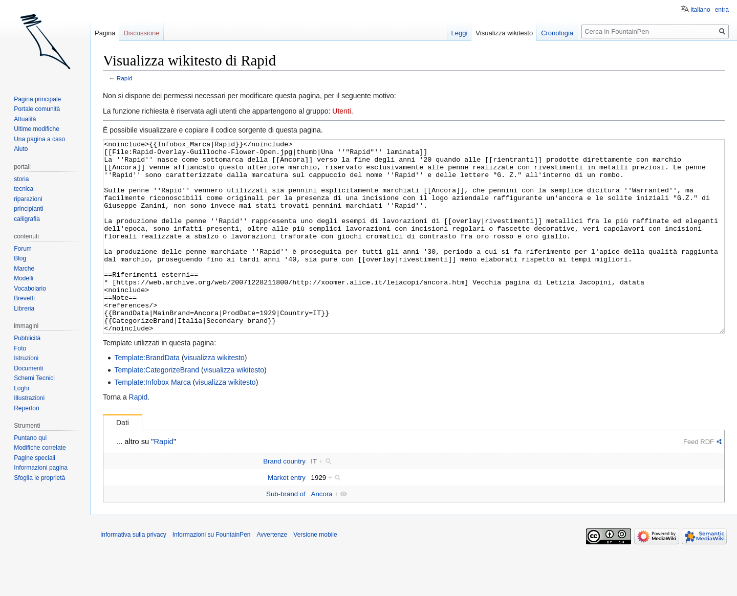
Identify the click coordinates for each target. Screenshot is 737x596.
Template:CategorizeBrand (156, 408)
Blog (20, 258)
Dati (122, 461)
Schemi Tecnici (34, 378)
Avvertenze (271, 573)
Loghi (21, 388)
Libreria (24, 308)
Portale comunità (37, 109)
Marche (24, 268)
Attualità (25, 119)
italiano (700, 9)
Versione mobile (315, 573)
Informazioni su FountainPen (211, 573)
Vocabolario (30, 288)
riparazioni (28, 199)
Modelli (23, 278)
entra (722, 9)
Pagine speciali (34, 457)
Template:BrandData (147, 396)
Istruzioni (26, 358)
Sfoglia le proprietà (39, 477)
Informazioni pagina (41, 467)
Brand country (284, 499)
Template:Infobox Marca (152, 420)
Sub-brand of (286, 532)
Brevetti (24, 298)
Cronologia (557, 33)
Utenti (341, 111)
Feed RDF (698, 480)
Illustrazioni (29, 398)
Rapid (125, 78)
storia (21, 179)
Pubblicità (27, 338)
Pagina (105, 33)
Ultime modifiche (36, 129)
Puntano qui (30, 438)
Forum (23, 248)
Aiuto (21, 148)
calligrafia (27, 219)
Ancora (322, 532)
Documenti (28, 368)
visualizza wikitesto (214, 396)
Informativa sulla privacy (133, 573)
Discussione (141, 33)
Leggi (459, 33)
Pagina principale (37, 99)
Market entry (287, 516)
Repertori (26, 408)
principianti (28, 208)
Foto (20, 348)
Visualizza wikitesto (504, 33)
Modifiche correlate (40, 447)
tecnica (23, 188)
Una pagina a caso (39, 139)
